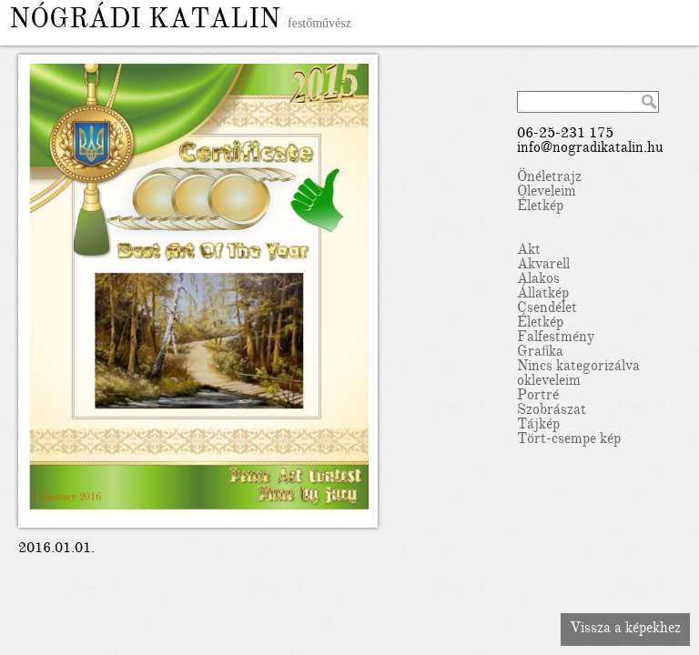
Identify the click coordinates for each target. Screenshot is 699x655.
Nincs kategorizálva (578, 367)
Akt (529, 251)
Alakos (538, 280)
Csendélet (547, 309)
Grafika (540, 353)
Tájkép (538, 426)
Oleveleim (546, 193)
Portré (538, 397)
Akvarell (543, 266)
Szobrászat (551, 411)
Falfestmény (555, 338)
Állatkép (543, 295)
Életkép (540, 207)
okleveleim (549, 382)
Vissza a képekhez (625, 629)
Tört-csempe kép (569, 440)
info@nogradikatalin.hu (590, 149)
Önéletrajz (549, 178)
